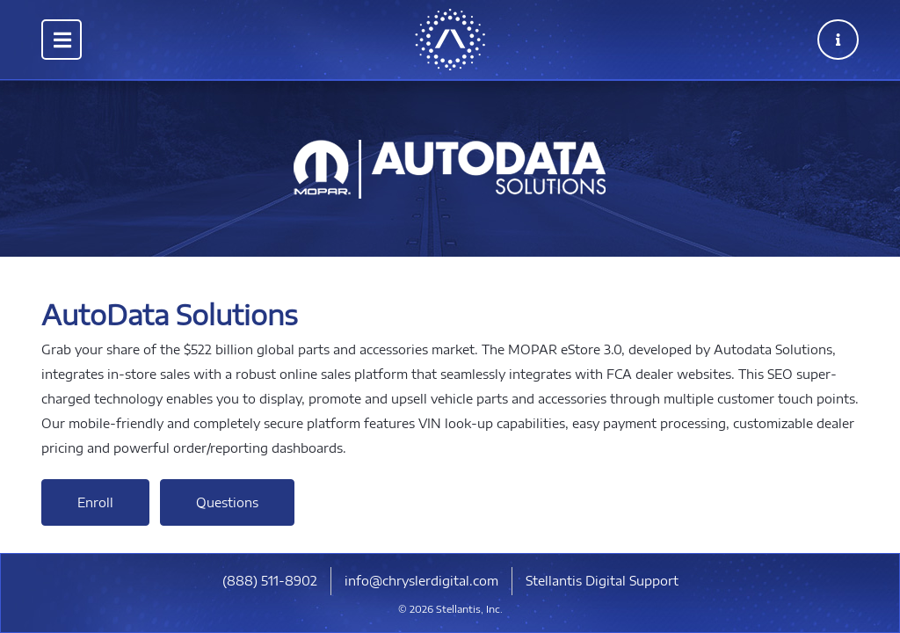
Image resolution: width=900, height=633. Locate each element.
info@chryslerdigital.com (421, 580)
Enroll (95, 502)
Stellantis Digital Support (602, 580)
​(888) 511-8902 (269, 580)
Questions (227, 502)
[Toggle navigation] (61, 39)
